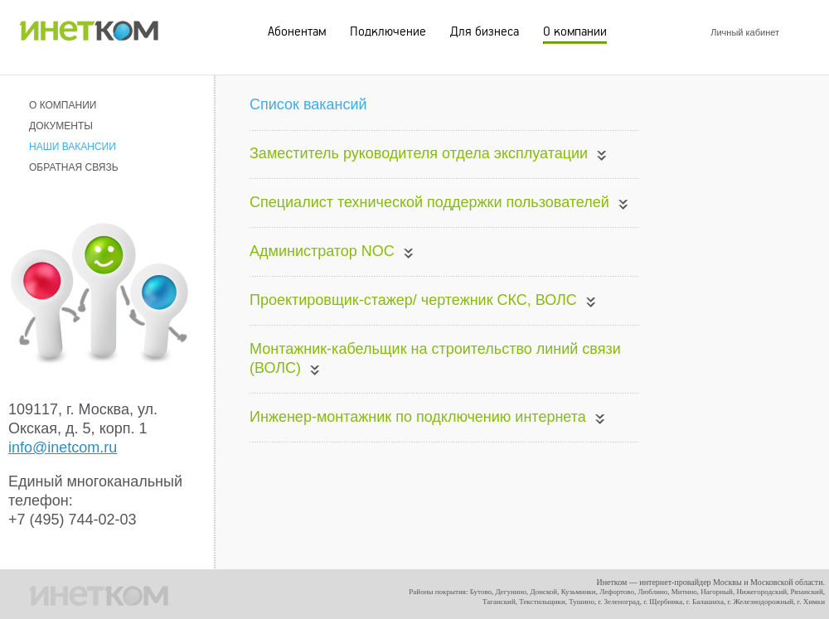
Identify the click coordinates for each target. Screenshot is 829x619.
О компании (575, 31)
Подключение (388, 31)
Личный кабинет (744, 32)
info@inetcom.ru (62, 447)
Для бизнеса (484, 31)
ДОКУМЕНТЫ (61, 126)
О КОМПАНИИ (62, 105)
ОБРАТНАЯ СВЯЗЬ (74, 167)
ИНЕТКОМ (88, 26)
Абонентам (297, 31)
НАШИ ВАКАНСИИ (72, 146)
